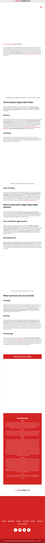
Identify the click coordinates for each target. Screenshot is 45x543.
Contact (40, 521)
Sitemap (39, 540)
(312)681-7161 (25, 1)
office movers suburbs (31, 200)
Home (4, 44)
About (18, 521)
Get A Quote (22, 524)
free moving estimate (22, 340)
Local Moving (10, 44)
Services (11, 521)
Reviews (26, 521)
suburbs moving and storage (30, 53)
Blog (33, 521)
